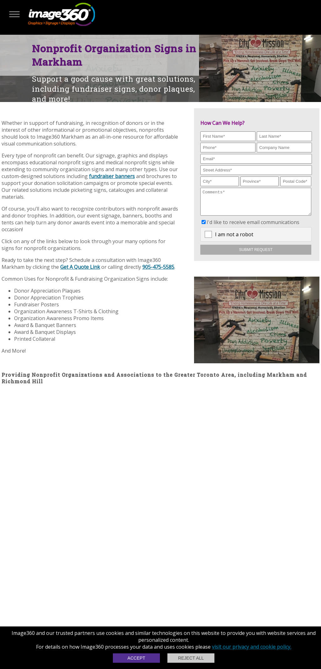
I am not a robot (234, 239)
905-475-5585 (158, 266)
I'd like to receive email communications (253, 226)
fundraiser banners (112, 176)
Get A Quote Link (80, 266)
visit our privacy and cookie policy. (251, 646)
